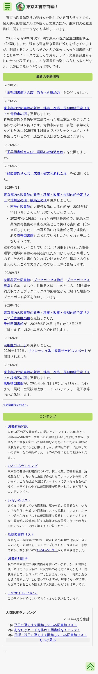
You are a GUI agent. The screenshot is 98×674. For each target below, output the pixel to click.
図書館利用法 (18, 559)
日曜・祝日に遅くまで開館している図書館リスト (50, 635)
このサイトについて (23, 593)
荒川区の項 (18, 200)
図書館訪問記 (18, 426)
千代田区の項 (20, 318)
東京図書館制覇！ (42, 7)
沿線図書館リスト (21, 534)
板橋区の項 (18, 378)
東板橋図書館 (14, 383)
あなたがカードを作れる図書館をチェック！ (47, 630)
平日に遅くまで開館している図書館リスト (45, 625)
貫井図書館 (25, 235)
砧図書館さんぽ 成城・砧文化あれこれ (37, 173)
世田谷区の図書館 (17, 280)
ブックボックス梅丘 (48, 280)
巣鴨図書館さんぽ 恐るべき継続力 (33, 92)
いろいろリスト (19, 500)
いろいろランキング (23, 466)
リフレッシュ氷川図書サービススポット (58, 351)
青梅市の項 (18, 114)
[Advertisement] (49, 661)
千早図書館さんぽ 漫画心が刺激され (35, 152)
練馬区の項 (38, 200)
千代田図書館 (14, 324)
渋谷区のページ (15, 345)
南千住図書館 (20, 207)
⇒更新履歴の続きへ (15, 404)
